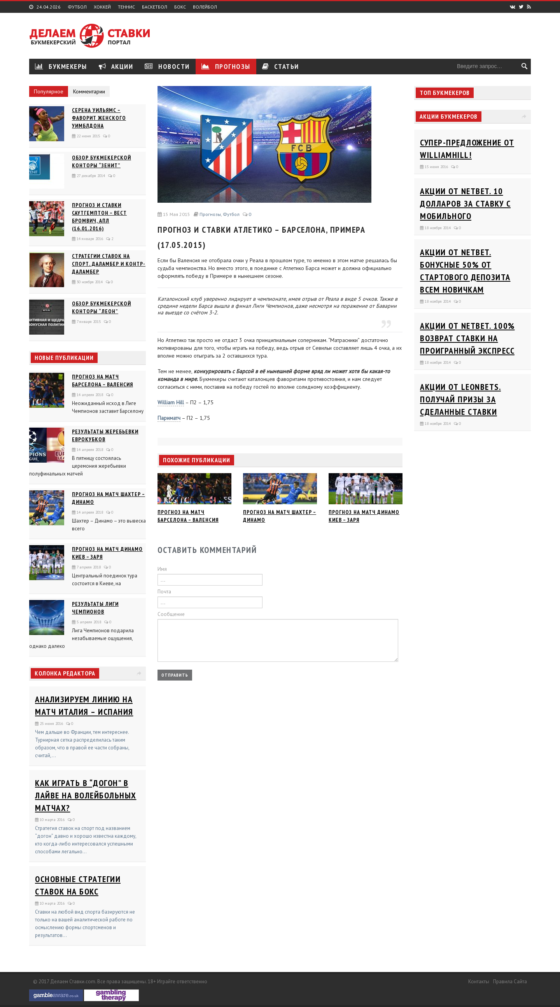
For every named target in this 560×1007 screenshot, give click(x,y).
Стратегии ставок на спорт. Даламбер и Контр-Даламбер (108, 264)
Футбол (77, 7)
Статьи (280, 66)
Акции (116, 66)
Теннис (126, 7)
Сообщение (171, 614)
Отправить (174, 675)
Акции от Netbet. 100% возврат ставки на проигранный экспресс (467, 338)
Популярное (48, 91)
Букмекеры (61, 66)
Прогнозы (225, 66)
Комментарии (89, 91)
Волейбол (205, 7)
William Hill (171, 402)
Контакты (478, 981)
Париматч (169, 417)
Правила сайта (510, 981)
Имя (162, 569)
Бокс (180, 7)
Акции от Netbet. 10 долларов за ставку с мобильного (465, 203)
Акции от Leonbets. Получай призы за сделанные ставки (460, 399)
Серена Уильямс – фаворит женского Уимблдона (99, 118)
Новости (167, 66)
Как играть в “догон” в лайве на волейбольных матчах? (85, 795)
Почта (164, 591)
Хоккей (102, 7)
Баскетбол (154, 7)
